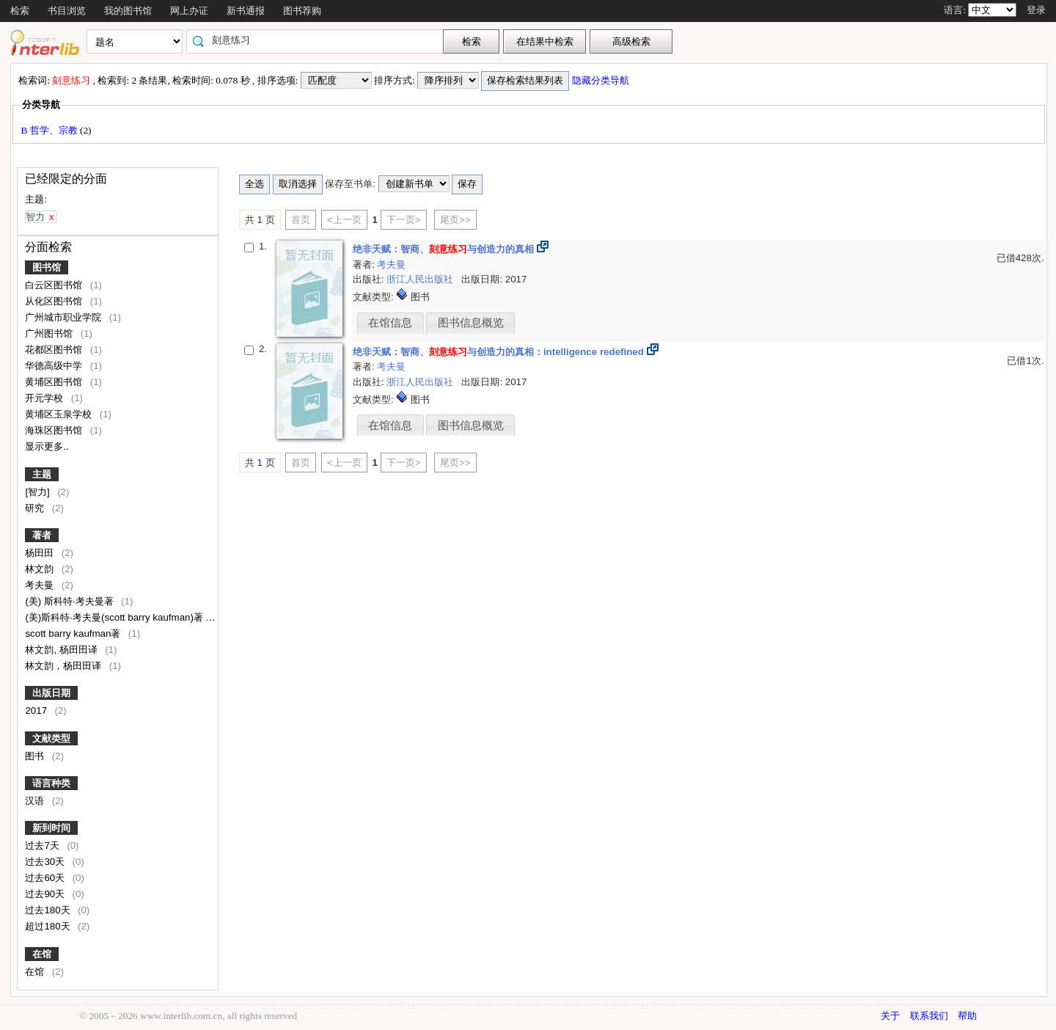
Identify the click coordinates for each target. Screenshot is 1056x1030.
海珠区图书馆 (55, 430)
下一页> (403, 219)
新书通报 (246, 10)
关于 (890, 1015)
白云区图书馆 (55, 285)
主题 (41, 474)
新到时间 (51, 827)
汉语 (36, 800)
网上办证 (189, 10)
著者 (41, 535)
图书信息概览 (471, 323)
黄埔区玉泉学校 (60, 414)
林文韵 (40, 568)
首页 (300, 219)
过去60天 (46, 877)
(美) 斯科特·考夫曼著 (70, 601)
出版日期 (51, 692)
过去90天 (46, 893)
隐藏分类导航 (601, 80)
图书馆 (46, 267)
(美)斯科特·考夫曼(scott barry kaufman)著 (115, 617)
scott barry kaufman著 (74, 633)
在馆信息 (390, 323)
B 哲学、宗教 (50, 130)
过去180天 (49, 910)
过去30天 (46, 861)
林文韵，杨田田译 (64, 665)
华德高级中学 (55, 365)
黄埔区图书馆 (55, 381)
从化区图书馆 (55, 301)
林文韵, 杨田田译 (62, 649)
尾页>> (455, 219)
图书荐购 (302, 10)
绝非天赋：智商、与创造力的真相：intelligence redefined (498, 351)
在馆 (41, 954)
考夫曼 (40, 585)
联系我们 (929, 1015)
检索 (19, 10)
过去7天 (43, 845)
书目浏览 (67, 10)
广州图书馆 (50, 333)
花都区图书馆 (55, 349)
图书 (36, 755)
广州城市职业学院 (64, 317)
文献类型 (51, 738)
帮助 (967, 1015)
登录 (1036, 9)
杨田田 (40, 552)
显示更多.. (46, 446)
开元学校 (45, 397)
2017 (37, 710)
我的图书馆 (128, 10)
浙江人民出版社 (421, 279)
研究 (36, 508)
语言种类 (51, 783)
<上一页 (344, 219)
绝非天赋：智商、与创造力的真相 (443, 249)
